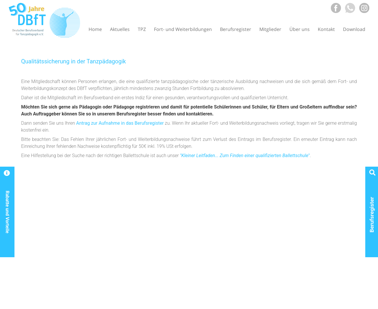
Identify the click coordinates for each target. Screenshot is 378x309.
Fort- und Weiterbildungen (183, 29)
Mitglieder (270, 29)
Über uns (299, 29)
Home (95, 29)
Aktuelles (120, 29)
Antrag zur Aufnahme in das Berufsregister (120, 123)
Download (354, 29)
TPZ (142, 29)
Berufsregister (235, 29)
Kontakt (326, 29)
